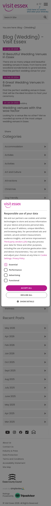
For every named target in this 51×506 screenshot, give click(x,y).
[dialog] (25, 253)
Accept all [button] (26, 288)
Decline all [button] (26, 295)
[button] (25, 301)
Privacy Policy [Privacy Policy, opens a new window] (18, 258)
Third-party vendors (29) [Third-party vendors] (15, 241)
